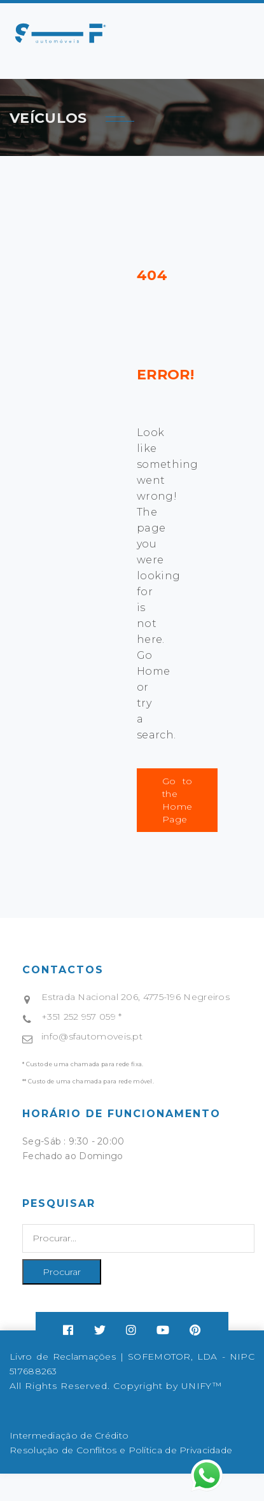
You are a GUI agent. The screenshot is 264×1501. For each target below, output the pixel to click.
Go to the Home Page (177, 800)
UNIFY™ (201, 1386)
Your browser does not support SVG (60, 33)
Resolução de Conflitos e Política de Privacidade (121, 1450)
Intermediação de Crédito (69, 1435)
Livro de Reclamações (63, 1356)
